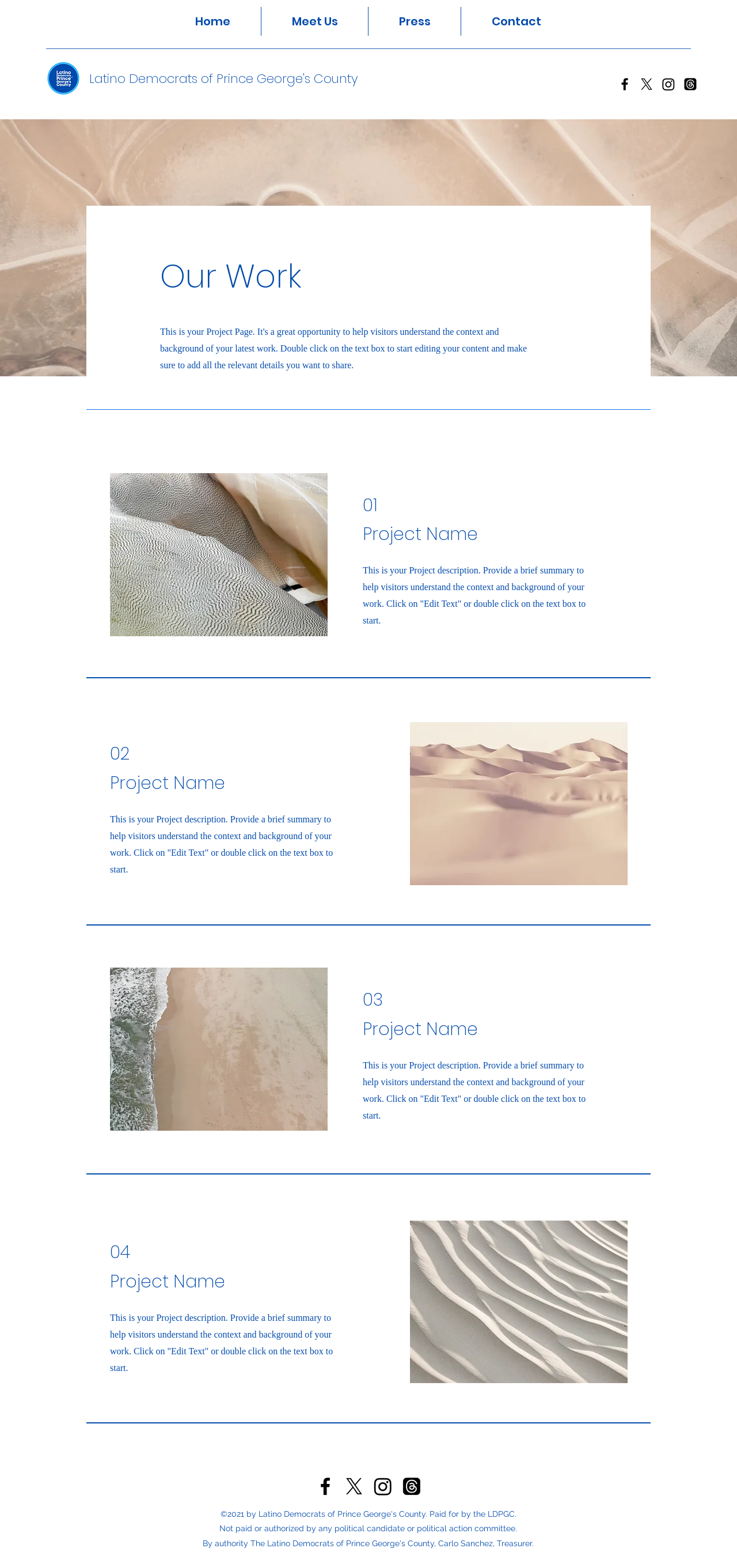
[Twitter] (647, 84)
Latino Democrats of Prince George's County (223, 79)
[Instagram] (668, 84)
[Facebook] (625, 84)
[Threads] (690, 84)
